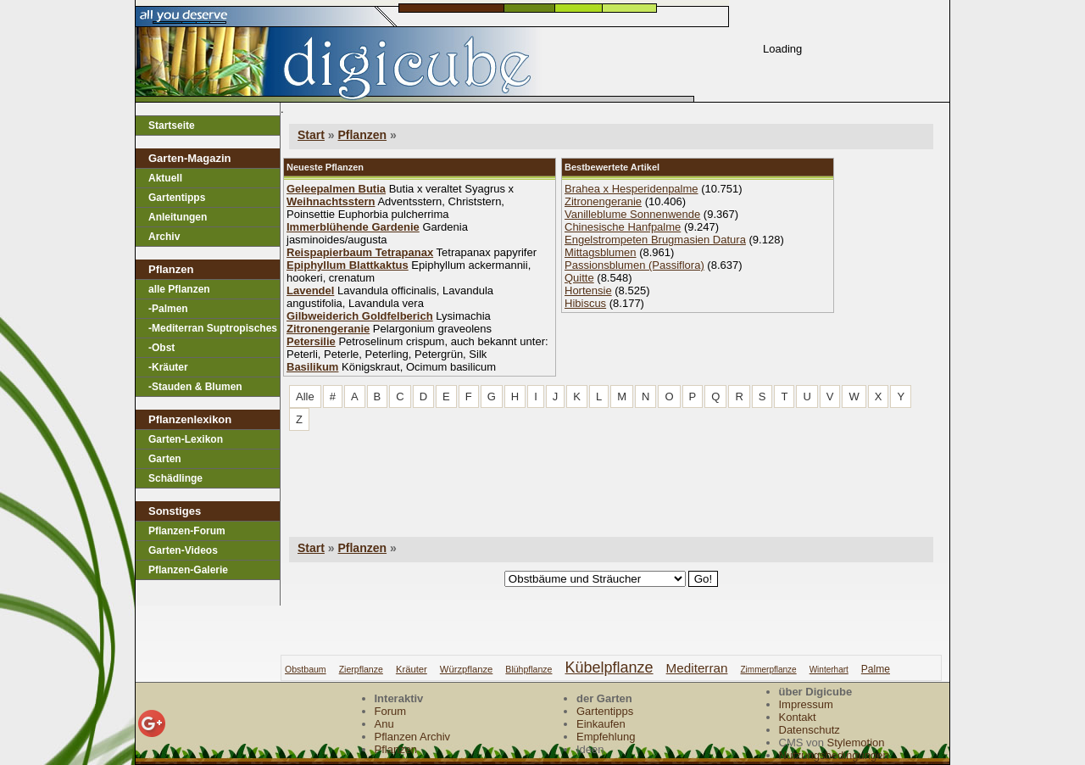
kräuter (411, 669)
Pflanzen (362, 135)
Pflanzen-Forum (186, 531)
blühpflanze (528, 669)
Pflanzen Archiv (413, 736)
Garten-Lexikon (185, 439)
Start (311, 135)
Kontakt (797, 717)
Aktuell (165, 178)
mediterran (697, 668)
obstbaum (305, 669)
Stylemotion (856, 742)
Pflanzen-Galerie (188, 570)
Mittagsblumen (601, 252)
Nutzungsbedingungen (834, 755)
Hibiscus (585, 303)
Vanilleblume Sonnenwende (632, 214)
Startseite (171, 125)
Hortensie (588, 290)
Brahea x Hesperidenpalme (631, 188)
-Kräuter (168, 367)
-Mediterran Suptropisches (212, 328)
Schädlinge (175, 478)
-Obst (161, 348)
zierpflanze (361, 669)
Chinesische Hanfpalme (623, 227)
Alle (305, 396)
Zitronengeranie (603, 201)
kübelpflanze (609, 667)
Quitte (579, 277)
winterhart (829, 669)
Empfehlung (605, 736)
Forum (391, 711)
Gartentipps (176, 198)
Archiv (164, 237)
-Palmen (168, 309)
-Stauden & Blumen (195, 387)
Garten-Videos (183, 550)
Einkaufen (601, 724)
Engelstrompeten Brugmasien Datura (655, 239)
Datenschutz (809, 729)
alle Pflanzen (179, 289)
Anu (384, 724)
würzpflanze (466, 669)
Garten (164, 459)
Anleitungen (177, 217)
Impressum (806, 704)
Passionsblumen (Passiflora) (634, 265)
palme (875, 669)
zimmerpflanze (769, 669)
